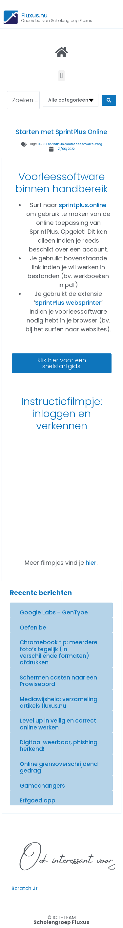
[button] (61, 75)
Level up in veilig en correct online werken (58, 724)
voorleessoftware (79, 144)
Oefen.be (33, 627)
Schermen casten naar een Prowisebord (58, 681)
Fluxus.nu (34, 15)
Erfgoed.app (37, 800)
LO (39, 144)
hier (91, 563)
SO (45, 144)
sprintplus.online (83, 205)
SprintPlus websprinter (68, 302)
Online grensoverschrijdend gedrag (59, 767)
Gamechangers (42, 786)
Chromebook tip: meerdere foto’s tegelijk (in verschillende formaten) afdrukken (58, 652)
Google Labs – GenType (54, 612)
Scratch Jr (24, 888)
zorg (98, 144)
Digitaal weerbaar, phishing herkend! (58, 745)
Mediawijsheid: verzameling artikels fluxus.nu (58, 702)
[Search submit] (109, 100)
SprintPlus (56, 144)
